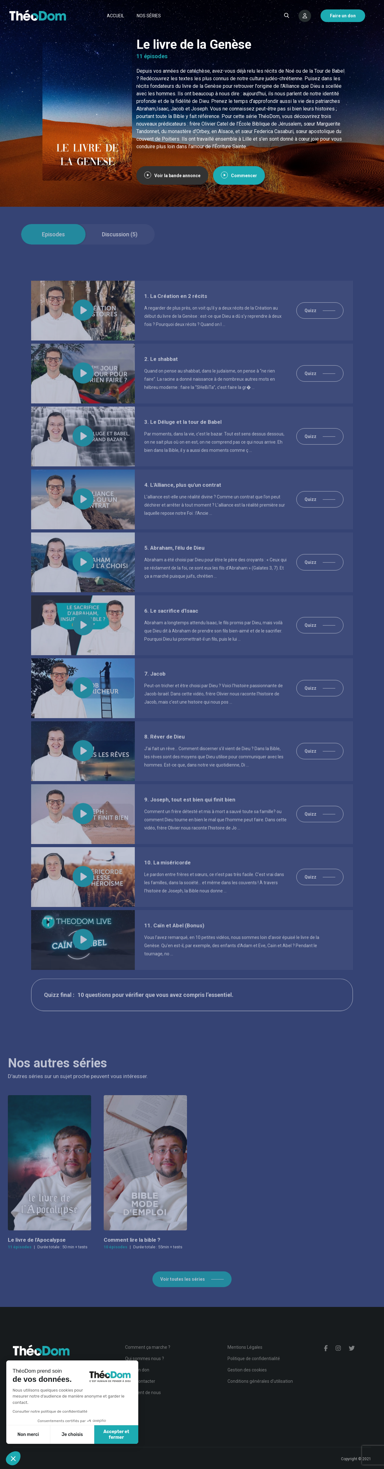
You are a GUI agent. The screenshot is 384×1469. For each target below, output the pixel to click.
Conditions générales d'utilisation (260, 1381)
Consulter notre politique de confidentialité (50, 1411)
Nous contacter (140, 1381)
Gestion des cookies (247, 1369)
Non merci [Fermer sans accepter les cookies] (28, 1434)
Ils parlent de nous (143, 1392)
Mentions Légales (245, 1347)
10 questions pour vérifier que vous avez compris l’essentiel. (155, 1011)
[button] (13, 1458)
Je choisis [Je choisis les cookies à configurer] (72, 1434)
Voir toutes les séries (182, 1295)
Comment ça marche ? (147, 1347)
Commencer (239, 175)
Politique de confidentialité (254, 1358)
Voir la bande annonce (172, 175)
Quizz (310, 327)
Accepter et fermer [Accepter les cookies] (116, 1434)
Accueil (115, 15)
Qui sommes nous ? (144, 1358)
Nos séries (149, 15)
